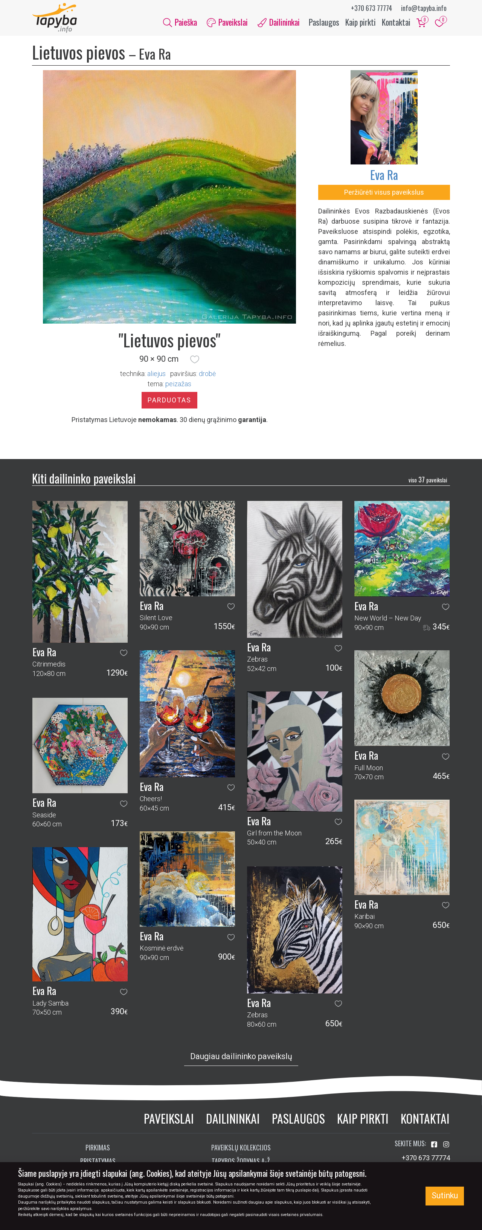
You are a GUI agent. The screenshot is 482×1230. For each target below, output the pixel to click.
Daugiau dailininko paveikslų (241, 1056)
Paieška (180, 22)
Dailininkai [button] (279, 22)
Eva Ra (384, 175)
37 (428, 479)
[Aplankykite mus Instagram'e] (446, 1145)
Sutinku (445, 1195)
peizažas (178, 384)
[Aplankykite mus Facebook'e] (434, 1145)
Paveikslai (169, 1118)
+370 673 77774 (371, 8)
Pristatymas (98, 1161)
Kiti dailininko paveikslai (84, 478)
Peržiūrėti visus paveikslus (384, 193)
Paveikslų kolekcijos (241, 1147)
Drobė (207, 374)
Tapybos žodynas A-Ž (241, 1161)
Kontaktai (396, 22)
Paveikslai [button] (227, 22)
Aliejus (156, 374)
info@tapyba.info (424, 8)
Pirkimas (97, 1147)
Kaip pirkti (360, 22)
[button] (194, 359)
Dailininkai (233, 1118)
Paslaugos (324, 22)
